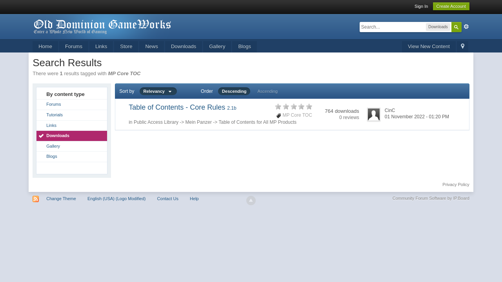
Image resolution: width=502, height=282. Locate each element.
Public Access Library (156, 122)
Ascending (268, 91)
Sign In (421, 6)
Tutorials (54, 114)
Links (101, 46)
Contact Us (167, 198)
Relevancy (158, 91)
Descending (234, 91)
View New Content (429, 46)
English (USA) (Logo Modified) (116, 198)
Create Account (451, 6)
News (151, 46)
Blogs (244, 46)
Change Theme (61, 198)
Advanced (466, 27)
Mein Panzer (199, 122)
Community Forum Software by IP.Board (431, 198)
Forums (73, 46)
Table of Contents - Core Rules (182, 107)
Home (45, 46)
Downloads (183, 46)
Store (126, 46)
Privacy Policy (455, 184)
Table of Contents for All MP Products (257, 122)
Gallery (217, 46)
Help (194, 198)
